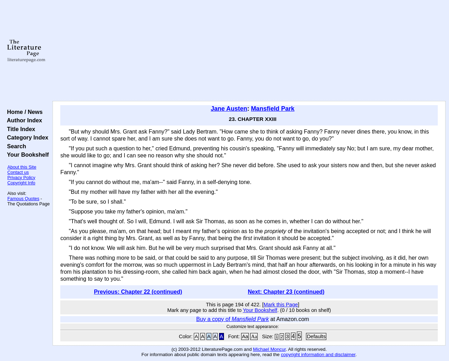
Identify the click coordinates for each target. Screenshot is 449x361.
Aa (245, 336)
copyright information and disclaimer (318, 354)
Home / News (23, 112)
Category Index (26, 137)
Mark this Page (281, 304)
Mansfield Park (272, 108)
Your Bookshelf (26, 154)
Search (15, 146)
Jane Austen (229, 108)
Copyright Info (21, 182)
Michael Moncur (269, 349)
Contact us (18, 172)
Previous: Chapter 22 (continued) (138, 292)
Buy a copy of (232, 319)
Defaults (316, 336)
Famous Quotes (23, 198)
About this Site (21, 167)
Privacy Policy (21, 177)
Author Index (23, 120)
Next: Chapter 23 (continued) (286, 292)
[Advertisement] (249, 51)
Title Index (19, 129)
